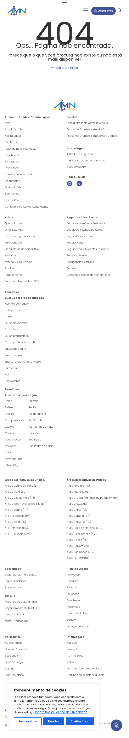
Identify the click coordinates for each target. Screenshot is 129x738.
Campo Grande (14, 420)
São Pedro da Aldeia (41, 446)
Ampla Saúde (13, 129)
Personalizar (27, 721)
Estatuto (10, 268)
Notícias (72, 643)
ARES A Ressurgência (80, 154)
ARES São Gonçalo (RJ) (81, 552)
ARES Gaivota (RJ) (78, 546)
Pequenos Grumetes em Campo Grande (92, 136)
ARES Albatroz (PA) (78, 485)
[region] (54, 706)
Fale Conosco (13, 242)
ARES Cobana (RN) (16, 510)
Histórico (10, 255)
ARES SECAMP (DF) (78, 558)
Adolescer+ (73, 574)
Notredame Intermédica (19, 174)
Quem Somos (13, 223)
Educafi (71, 587)
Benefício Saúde (77, 255)
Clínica (9, 316)
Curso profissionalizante (20, 342)
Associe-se (103, 10)
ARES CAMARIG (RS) (79, 522)
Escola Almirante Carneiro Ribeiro (87, 123)
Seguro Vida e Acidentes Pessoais (88, 249)
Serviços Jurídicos (78, 626)
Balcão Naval (13, 587)
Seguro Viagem (76, 242)
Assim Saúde (13, 136)
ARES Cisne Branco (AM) (82, 534)
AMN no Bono (75, 655)
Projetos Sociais (77, 569)
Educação (73, 594)
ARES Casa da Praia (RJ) (20, 497)
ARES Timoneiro (76, 167)
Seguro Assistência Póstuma (85, 229)
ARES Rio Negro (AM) (17, 534)
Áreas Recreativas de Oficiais (25, 480)
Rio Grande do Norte (41, 426)
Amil (8, 123)
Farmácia (11, 368)
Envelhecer (73, 600)
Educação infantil (16, 349)
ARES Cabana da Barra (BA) (22, 485)
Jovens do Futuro (77, 613)
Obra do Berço (14, 662)
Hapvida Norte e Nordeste (20, 148)
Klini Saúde (12, 161)
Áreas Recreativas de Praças (86, 480)
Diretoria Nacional (16, 649)
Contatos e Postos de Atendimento (88, 275)
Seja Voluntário (14, 675)
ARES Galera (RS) (15, 522)
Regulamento (13, 275)
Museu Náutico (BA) (17, 621)
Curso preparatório (17, 336)
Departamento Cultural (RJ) (22, 608)
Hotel (8, 374)
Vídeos (71, 662)
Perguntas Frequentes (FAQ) (22, 281)
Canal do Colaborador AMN (22, 249)
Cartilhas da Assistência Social (86, 675)
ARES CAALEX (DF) (77, 504)
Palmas (33, 401)
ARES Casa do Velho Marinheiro (86, 160)
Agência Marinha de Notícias (84, 668)
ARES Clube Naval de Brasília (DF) (25, 504)
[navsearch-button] (119, 11)
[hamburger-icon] (85, 10)
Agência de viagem (17, 303)
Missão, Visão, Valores (18, 262)
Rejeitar (53, 721)
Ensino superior (14, 355)
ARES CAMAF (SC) (16, 491)
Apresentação (14, 643)
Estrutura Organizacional (20, 236)
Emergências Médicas (80, 262)
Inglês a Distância (16, 581)
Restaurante (12, 381)
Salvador (34, 433)
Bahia (8, 401)
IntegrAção (73, 607)
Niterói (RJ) (11, 465)
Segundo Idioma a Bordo (20, 574)
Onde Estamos (14, 229)
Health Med (12, 155)
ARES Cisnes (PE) (77, 540)
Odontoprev (12, 181)
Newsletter (73, 649)
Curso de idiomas (16, 323)
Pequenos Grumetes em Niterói (86, 129)
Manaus (10, 433)
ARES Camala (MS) (78, 516)
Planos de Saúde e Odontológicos (27, 117)
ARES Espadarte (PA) (17, 516)
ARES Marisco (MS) (16, 528)
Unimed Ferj (12, 200)
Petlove (71, 268)
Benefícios (12, 292)
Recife (32, 407)
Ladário (9, 426)
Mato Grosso (13, 439)
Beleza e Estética (15, 310)
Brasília (9, 414)
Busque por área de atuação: (24, 298)
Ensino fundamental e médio (23, 361)
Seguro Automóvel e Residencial (87, 223)
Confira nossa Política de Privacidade (60, 712)
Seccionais (12, 655)
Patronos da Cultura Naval (21, 601)
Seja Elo (10, 668)
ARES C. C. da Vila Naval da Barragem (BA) (93, 497)
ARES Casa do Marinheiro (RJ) (85, 528)
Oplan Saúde (13, 187)
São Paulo (35, 439)
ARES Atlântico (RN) (79, 491)
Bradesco (11, 142)
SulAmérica (12, 194)
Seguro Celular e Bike (80, 236)
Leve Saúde (12, 168)
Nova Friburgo (13, 459)
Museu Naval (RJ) (16, 614)
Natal (8, 452)
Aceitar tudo (79, 721)
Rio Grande (35, 420)
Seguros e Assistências (82, 217)
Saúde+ (71, 619)
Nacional (10, 446)
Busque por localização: (21, 395)
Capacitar (73, 581)
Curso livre (11, 329)
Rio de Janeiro (37, 414)
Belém (9, 407)
